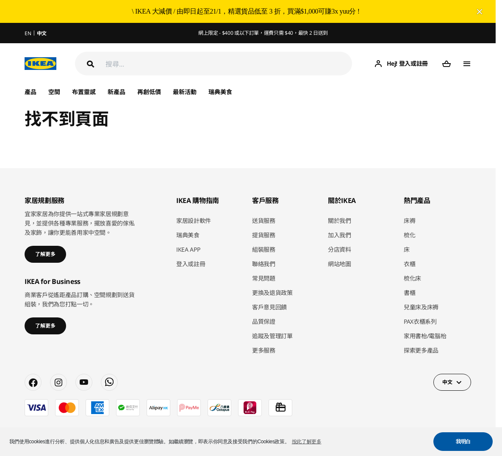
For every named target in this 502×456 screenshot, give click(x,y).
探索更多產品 (421, 350)
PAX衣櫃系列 (420, 321)
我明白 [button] (463, 442)
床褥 (409, 221)
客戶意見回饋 (269, 307)
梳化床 (412, 278)
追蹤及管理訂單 (272, 336)
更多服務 (263, 350)
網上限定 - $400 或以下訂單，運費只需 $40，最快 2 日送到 (263, 32)
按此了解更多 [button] (307, 442)
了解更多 (45, 254)
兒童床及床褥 (421, 307)
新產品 (116, 92)
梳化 (409, 235)
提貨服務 (263, 235)
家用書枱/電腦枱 (425, 336)
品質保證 (263, 321)
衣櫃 (409, 264)
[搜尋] (228, 63)
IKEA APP (188, 249)
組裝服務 (263, 249)
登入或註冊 (190, 264)
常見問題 (263, 278)
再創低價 (149, 92)
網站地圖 (339, 264)
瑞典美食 (220, 92)
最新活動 (185, 92)
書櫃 (409, 293)
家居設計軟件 (193, 221)
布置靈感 (84, 92)
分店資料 (339, 249)
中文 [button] (447, 382)
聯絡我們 (263, 264)
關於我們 (339, 221)
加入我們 (339, 235)
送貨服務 (263, 221)
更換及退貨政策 (272, 293)
